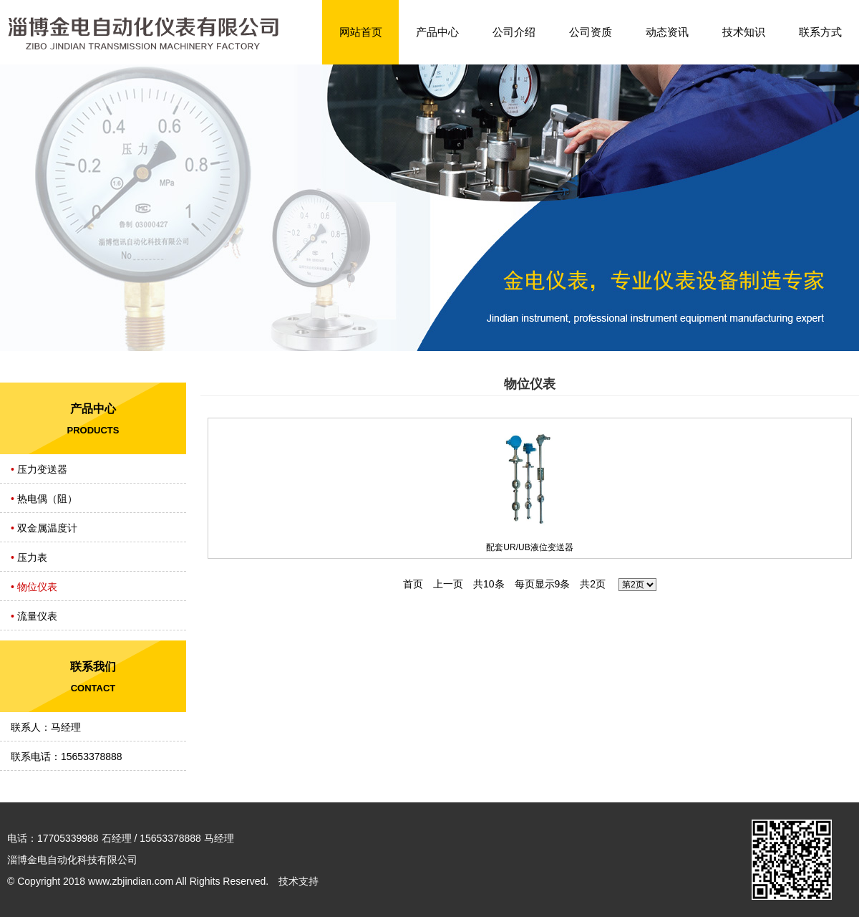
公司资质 (590, 32)
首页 (413, 584)
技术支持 (298, 881)
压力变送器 (42, 469)
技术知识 (743, 32)
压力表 (32, 557)
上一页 (448, 584)
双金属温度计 (47, 528)
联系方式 (820, 32)
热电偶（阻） (47, 498)
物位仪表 (37, 586)
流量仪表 (37, 616)
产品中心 (437, 32)
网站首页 (360, 32)
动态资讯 (667, 32)
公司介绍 (513, 32)
